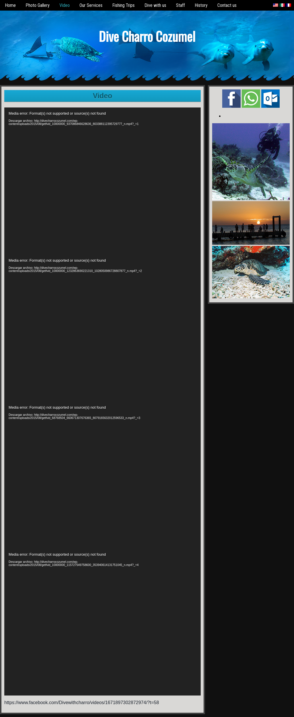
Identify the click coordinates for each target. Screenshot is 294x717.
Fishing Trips (123, 5)
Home (10, 5)
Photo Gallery (38, 5)
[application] (102, 180)
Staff (180, 5)
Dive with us (155, 5)
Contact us (227, 5)
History (201, 5)
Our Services (91, 5)
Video (64, 5)
